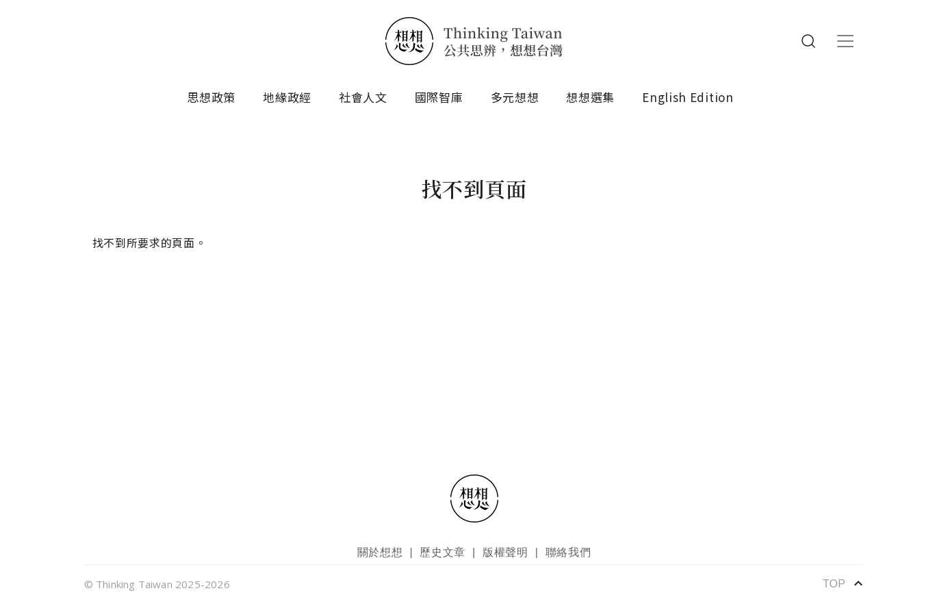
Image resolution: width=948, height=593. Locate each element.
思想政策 (211, 96)
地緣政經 (287, 96)
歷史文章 (442, 552)
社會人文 (363, 96)
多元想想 (515, 96)
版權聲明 (505, 552)
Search (808, 41)
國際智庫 (439, 96)
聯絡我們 (568, 552)
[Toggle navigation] (845, 41)
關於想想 (380, 552)
